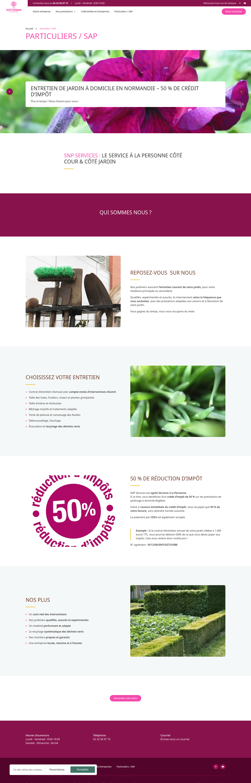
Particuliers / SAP (123, 11)
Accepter (83, 769)
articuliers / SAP (48, 28)
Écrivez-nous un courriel (175, 739)
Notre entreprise (42, 11)
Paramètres (57, 769)
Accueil (29, 28)
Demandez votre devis (125, 698)
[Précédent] (9, 91)
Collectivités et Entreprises (95, 11)
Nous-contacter (234, 11)
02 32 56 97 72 (60, 3)
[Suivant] (241, 91)
